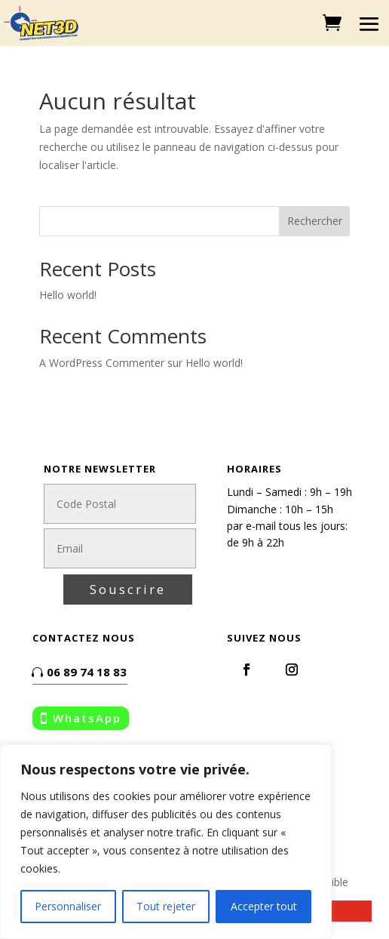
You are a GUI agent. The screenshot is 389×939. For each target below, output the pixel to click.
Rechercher (314, 221)
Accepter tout (264, 906)
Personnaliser (68, 906)
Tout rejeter (165, 906)
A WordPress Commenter (101, 363)
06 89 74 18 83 (87, 671)
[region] (166, 841)
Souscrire (128, 589)
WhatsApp (87, 717)
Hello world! (67, 295)
